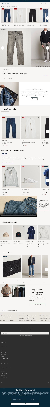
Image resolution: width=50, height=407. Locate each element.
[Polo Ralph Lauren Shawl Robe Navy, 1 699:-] (31, 236)
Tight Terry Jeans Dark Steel (5, 25)
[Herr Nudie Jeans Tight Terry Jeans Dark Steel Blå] (7, 15)
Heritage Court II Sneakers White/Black (29, 191)
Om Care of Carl (4, 346)
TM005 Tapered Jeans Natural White (19, 25)
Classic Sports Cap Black (17, 243)
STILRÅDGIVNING (37, 304)
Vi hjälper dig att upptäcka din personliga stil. (37, 291)
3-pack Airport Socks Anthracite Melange (10, 280)
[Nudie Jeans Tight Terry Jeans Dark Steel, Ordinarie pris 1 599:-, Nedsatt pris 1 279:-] (7, 17)
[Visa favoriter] (43, 3)
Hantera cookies (4, 377)
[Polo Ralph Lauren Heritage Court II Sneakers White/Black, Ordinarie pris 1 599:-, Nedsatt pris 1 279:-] (31, 180)
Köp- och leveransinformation (6, 367)
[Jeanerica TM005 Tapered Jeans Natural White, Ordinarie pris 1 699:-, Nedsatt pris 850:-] (20, 17)
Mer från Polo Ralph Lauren (12, 150)
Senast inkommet (25, 0)
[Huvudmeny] (48, 3)
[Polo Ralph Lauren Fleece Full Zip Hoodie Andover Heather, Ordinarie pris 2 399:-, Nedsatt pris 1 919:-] (11, 180)
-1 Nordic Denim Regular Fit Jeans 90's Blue (31, 280)
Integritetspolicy (4, 354)
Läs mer (33, 98)
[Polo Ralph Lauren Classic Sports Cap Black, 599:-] (19, 236)
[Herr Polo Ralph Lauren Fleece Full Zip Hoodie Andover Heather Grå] (11, 176)
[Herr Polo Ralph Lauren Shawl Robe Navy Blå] (31, 232)
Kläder (2, 29)
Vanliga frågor (3, 371)
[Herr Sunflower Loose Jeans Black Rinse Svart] (33, 15)
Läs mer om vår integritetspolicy (25, 335)
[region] (25, 317)
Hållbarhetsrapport (4, 358)
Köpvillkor (3, 348)
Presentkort (3, 375)
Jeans (6, 29)
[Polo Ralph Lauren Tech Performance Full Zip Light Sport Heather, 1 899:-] (44, 236)
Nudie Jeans (4, 24)
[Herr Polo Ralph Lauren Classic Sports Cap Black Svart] (19, 232)
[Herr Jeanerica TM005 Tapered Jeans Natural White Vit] (20, 15)
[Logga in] (41, 3)
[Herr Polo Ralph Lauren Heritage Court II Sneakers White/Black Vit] (30, 176)
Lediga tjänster (3, 352)
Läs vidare (32, 395)
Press (2, 350)
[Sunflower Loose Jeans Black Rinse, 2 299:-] (32, 17)
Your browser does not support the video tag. (18, 206)
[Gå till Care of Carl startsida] (5, 3)
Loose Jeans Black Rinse (30, 25)
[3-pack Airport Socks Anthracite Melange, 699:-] (12, 269)
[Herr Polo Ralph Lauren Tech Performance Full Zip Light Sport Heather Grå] (44, 232)
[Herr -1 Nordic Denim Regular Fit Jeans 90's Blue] (31, 266)
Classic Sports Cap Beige (5, 243)
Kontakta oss (3, 369)
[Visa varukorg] (46, 3)
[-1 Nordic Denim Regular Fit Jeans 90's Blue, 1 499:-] (31, 269)
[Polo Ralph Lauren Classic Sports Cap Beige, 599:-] (6, 236)
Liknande (9, 109)
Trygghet (2, 356)
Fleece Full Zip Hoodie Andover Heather (9, 191)
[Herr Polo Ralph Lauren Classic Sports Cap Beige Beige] (6, 232)
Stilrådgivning (37, 287)
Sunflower (29, 24)
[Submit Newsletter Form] (47, 333)
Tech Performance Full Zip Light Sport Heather (43, 243)
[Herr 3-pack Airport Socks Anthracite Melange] (12, 266)
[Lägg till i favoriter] (18, 117)
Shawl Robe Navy (29, 243)
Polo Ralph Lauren (6, 71)
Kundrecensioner (4, 373)
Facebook (2, 387)
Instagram (3, 385)
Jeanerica (16, 24)
